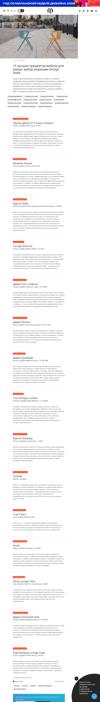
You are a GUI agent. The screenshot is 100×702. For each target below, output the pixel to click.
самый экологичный (31, 103)
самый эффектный (15, 99)
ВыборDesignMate (20, 689)
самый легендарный (29, 106)
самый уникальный (15, 103)
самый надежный (46, 103)
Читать (16, 60)
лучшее (17, 686)
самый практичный (31, 99)
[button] (76, 678)
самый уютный (62, 96)
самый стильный (45, 99)
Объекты (22, 60)
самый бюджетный (62, 103)
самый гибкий (59, 99)
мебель (33, 686)
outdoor (25, 686)
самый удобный (14, 106)
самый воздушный (45, 106)
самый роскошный (32, 96)
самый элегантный (48, 96)
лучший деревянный (15, 96)
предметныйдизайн (45, 686)
